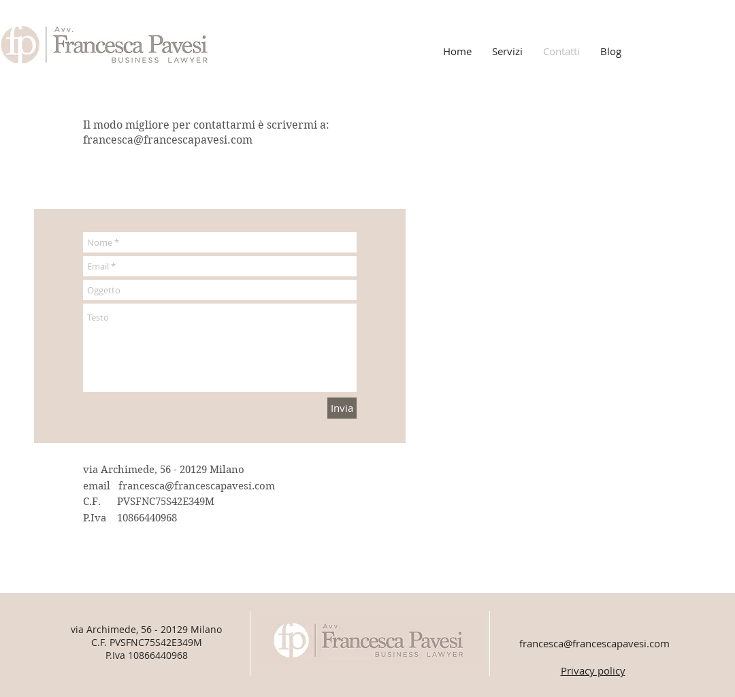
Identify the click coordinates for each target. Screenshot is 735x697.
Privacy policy (593, 670)
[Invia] (342, 408)
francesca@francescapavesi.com (167, 139)
